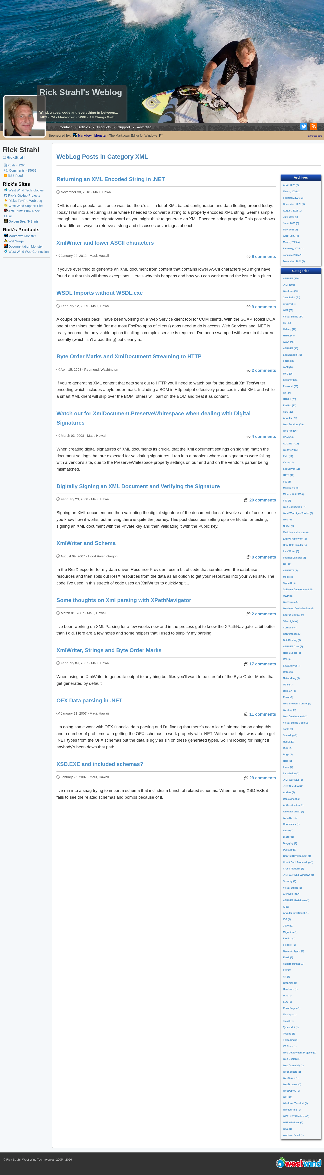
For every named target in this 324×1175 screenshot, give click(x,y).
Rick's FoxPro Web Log (23, 200)
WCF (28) (288, 367)
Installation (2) (291, 773)
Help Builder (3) (292, 652)
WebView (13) (290, 449)
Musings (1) (289, 1014)
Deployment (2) (291, 799)
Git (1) (286, 976)
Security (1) (289, 881)
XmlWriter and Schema (86, 543)
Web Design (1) (291, 1059)
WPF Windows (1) (293, 1122)
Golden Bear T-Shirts (21, 221)
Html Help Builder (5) (295, 545)
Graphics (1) (290, 983)
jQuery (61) (289, 304)
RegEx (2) (288, 741)
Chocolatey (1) (291, 824)
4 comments (264, 436)
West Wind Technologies (26, 190)
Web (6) (287, 519)
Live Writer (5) (291, 551)
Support (124, 127)
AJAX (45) (288, 341)
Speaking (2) (290, 735)
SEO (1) (287, 1001)
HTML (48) (289, 335)
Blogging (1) (290, 843)
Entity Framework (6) (295, 538)
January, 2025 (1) (292, 255)
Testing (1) (289, 1033)
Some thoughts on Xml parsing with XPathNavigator (124, 600)
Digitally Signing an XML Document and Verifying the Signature (138, 486)
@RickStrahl (14, 157)
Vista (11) (288, 462)
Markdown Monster (20, 236)
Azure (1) (288, 830)
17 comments (262, 664)
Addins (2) (289, 792)
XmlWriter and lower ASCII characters (105, 243)
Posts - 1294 (14, 165)
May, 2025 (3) (290, 229)
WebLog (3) (289, 710)
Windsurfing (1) (292, 1109)
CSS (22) (288, 411)
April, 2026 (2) (291, 185)
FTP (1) (287, 970)
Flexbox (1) (289, 944)
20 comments (262, 500)
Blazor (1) (288, 836)
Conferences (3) (292, 633)
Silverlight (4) (290, 621)
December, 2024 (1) (294, 261)
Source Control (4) (293, 615)
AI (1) (286, 906)
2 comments (264, 370)
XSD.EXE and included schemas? (100, 764)
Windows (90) (291, 291)
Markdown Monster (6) (295, 532)
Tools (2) (288, 729)
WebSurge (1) (291, 1078)
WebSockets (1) (292, 1071)
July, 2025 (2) (290, 217)
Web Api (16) (290, 430)
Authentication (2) (293, 805)
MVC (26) (288, 373)
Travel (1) (288, 1021)
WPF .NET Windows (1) (296, 1116)
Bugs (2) (288, 754)
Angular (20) (290, 418)
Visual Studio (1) (292, 887)
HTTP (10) (288, 475)
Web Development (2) (295, 716)
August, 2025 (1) (292, 210)
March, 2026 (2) (291, 191)
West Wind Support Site (23, 206)
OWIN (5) (288, 595)
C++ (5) (287, 564)
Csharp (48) (289, 329)
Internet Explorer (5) (294, 557)
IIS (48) (287, 323)
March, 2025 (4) (291, 242)
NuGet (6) (288, 526)
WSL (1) (287, 1128)
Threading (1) (290, 1040)
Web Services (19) (293, 424)
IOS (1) (287, 919)
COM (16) (288, 437)
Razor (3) (288, 697)
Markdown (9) (291, 488)
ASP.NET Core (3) (293, 646)
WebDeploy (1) (291, 1090)
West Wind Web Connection (26, 251)
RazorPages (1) (291, 1008)
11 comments (262, 714)
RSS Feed (13, 175)
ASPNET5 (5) (290, 570)
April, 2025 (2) (291, 236)
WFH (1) (287, 1097)
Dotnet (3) (288, 672)
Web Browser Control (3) (297, 703)
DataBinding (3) (292, 640)
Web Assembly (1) (293, 1065)
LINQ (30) (288, 361)
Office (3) (288, 684)
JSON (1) (288, 925)
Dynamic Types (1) (293, 951)
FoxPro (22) (289, 405)
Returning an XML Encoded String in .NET (111, 179)
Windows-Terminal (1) (295, 1103)
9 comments (264, 306)
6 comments (264, 256)
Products (104, 127)
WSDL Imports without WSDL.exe (100, 293)
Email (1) (288, 957)
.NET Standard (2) (293, 786)
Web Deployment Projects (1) (299, 1052)
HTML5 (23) (289, 399)
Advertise (144, 127)
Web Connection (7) (294, 507)
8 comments (264, 557)
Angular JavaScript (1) (295, 913)
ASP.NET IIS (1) (291, 894)
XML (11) (288, 456)
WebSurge (14, 241)
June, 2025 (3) (291, 223)
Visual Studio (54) (293, 316)
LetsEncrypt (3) (292, 665)
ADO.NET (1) (290, 817)
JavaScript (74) (291, 297)
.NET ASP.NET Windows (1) (298, 875)
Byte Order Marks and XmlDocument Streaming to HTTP (129, 356)
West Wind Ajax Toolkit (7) (298, 513)
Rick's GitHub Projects (22, 195)
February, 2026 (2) (293, 197)
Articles (84, 127)
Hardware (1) (290, 989)
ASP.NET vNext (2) (293, 811)
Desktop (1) (289, 849)
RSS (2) (287, 748)
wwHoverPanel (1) (293, 1135)
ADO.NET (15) (291, 443)
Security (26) (290, 380)
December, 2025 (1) (294, 204)
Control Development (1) (297, 856)
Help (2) (287, 760)
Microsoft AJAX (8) (293, 494)
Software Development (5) (298, 589)
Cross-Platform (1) (293, 868)
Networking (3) (291, 678)
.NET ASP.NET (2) (293, 779)
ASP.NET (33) (290, 348)
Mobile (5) (288, 576)
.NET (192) (289, 284)
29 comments (262, 777)
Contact (66, 127)
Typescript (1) (291, 1027)
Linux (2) (288, 767)
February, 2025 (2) (293, 248)
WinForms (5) (290, 602)
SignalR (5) (289, 583)
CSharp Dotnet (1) (293, 963)
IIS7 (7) (287, 500)
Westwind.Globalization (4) (298, 608)
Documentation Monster (23, 246)
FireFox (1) (289, 938)
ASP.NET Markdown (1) (296, 900)
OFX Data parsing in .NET (90, 700)
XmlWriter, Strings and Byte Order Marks (109, 650)
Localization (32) (292, 354)
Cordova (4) (289, 627)
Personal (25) (290, 386)
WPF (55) (288, 310)
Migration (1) (290, 932)
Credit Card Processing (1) (298, 862)
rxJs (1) (287, 995)
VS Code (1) (290, 1046)
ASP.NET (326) (291, 278)
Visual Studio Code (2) (295, 722)
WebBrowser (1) (292, 1084)
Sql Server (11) (291, 468)
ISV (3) (286, 659)
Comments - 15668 (20, 170)
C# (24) (287, 392)
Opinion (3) (289, 691)
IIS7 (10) (287, 481)
